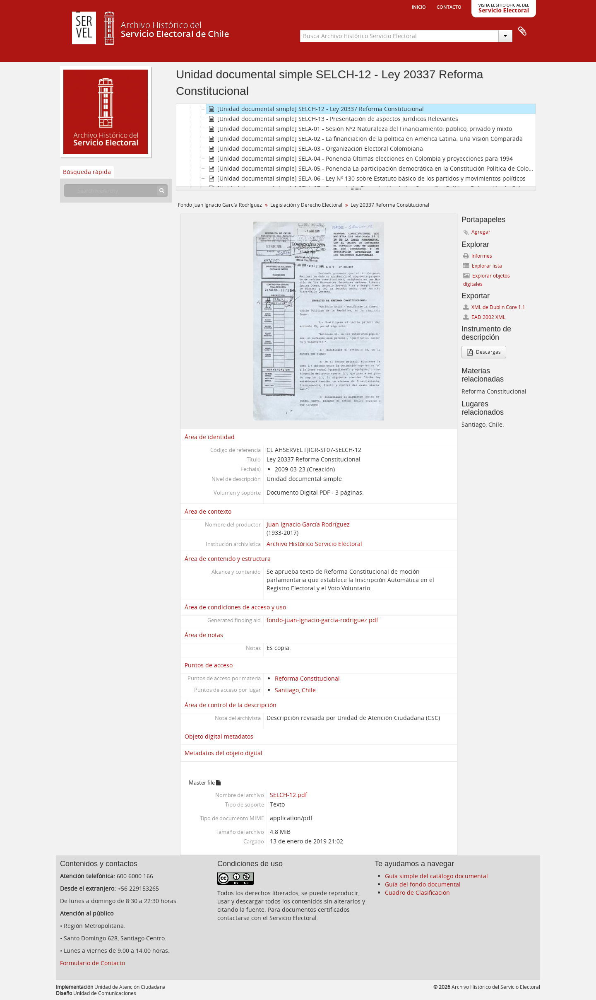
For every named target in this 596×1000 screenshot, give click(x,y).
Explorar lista (482, 265)
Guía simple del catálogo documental (436, 876)
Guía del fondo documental (423, 884)
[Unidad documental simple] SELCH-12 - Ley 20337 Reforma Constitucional (315, 109)
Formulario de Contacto (92, 963)
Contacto (449, 6)
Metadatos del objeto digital (223, 753)
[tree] (356, 145)
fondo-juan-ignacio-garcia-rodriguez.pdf (322, 620)
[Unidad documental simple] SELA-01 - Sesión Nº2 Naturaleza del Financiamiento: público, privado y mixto (359, 129)
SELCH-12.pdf (288, 795)
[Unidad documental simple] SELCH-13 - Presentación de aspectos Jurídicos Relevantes (332, 119)
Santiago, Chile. (296, 690)
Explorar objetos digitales (486, 279)
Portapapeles (522, 31)
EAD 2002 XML (484, 317)
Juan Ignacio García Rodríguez (308, 524)
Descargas (484, 351)
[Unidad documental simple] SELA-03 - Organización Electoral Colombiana (315, 149)
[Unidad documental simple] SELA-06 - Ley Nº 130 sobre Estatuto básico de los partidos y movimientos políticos (366, 179)
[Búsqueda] (161, 191)
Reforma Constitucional (307, 678)
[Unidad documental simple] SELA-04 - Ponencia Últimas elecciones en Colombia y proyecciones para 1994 (360, 159)
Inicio (419, 6)
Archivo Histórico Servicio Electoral (314, 544)
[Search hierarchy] (116, 190)
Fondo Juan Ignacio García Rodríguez (220, 204)
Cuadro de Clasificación (417, 892)
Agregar (480, 231)
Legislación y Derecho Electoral (306, 204)
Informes (477, 255)
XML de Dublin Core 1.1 (494, 307)
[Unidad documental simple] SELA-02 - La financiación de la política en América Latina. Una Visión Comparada (365, 139)
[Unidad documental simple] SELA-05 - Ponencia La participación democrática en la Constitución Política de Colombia (371, 169)
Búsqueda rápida (87, 172)
